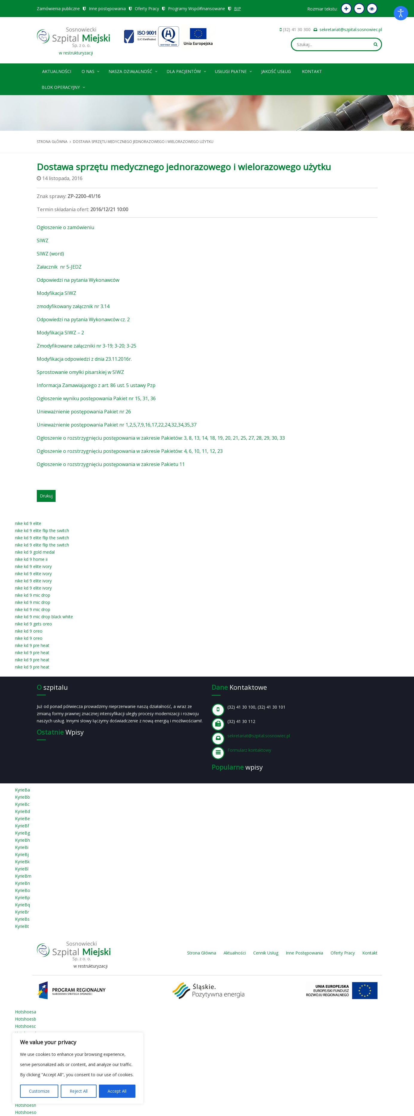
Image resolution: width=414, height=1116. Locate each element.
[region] (77, 1068)
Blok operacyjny (64, 86)
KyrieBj (22, 854)
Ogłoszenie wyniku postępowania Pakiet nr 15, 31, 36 (96, 398)
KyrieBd (22, 811)
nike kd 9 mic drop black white (44, 616)
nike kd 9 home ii (31, 559)
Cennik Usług (265, 953)
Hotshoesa (25, 1012)
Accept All (117, 1091)
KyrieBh (22, 840)
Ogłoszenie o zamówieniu (65, 227)
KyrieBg (22, 833)
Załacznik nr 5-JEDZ (59, 267)
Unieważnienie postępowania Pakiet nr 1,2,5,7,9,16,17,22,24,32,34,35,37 (116, 424)
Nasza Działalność (133, 70)
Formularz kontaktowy (249, 750)
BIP (237, 8)
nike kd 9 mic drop (32, 595)
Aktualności (56, 71)
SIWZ (42, 240)
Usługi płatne (234, 70)
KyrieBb (22, 797)
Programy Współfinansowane (196, 8)
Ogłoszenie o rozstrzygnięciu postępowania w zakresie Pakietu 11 (111, 464)
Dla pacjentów (186, 70)
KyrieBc (22, 804)
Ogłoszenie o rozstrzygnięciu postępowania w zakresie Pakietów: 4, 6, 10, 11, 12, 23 (130, 451)
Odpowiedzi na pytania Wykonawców (78, 280)
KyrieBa (22, 790)
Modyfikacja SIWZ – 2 (60, 332)
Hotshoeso (25, 1112)
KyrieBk (22, 861)
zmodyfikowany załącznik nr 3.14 (73, 306)
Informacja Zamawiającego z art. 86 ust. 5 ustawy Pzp (96, 385)
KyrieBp (22, 897)
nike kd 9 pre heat (32, 645)
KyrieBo (22, 890)
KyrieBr (22, 912)
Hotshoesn (25, 1105)
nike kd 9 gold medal (35, 552)
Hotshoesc (25, 1026)
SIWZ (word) (50, 253)
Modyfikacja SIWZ (56, 293)
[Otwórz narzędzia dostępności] (401, 13)
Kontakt (312, 71)
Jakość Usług (276, 71)
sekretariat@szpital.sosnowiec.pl (351, 29)
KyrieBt (22, 926)
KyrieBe (22, 818)
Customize (39, 1091)
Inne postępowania (107, 8)
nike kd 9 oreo (28, 631)
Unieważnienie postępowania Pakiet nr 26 (84, 411)
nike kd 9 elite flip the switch (42, 530)
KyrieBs (22, 919)
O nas (91, 70)
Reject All (79, 1091)
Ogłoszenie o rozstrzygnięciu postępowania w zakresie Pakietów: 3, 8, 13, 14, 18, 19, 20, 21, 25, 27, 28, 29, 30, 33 (161, 438)
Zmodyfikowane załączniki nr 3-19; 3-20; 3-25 (86, 345)
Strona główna (52, 141)
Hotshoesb (25, 1019)
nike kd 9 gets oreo (33, 624)
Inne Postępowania (304, 953)
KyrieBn (22, 883)
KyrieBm (23, 876)
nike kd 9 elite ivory (33, 566)
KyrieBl (21, 869)
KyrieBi (21, 847)
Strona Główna (201, 953)
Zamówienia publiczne (58, 8)
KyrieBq (22, 905)
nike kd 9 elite (28, 523)
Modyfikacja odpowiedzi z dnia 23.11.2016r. (84, 359)
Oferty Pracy (147, 8)
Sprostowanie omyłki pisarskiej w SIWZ (80, 372)
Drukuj (46, 496)
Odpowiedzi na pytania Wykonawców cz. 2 (83, 319)
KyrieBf (22, 826)
